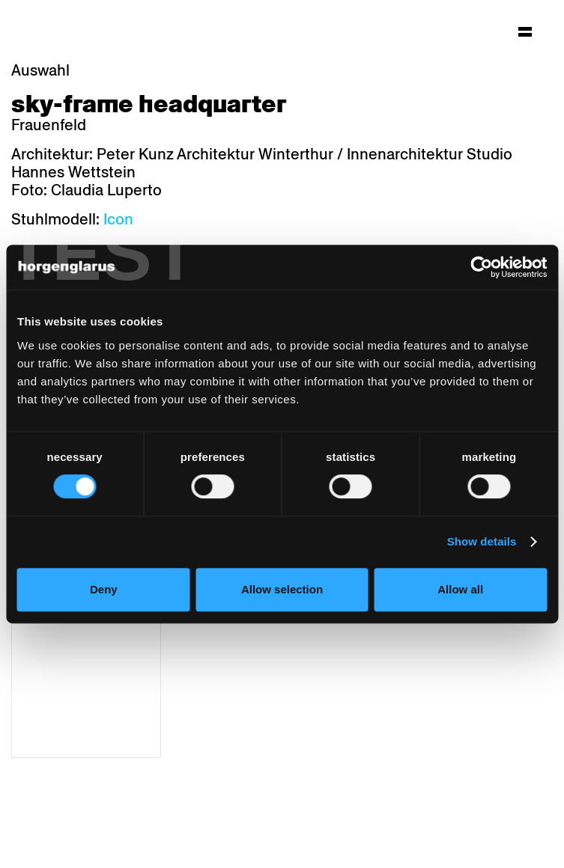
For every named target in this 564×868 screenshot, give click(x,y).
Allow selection (282, 589)
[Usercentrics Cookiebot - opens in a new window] (481, 267)
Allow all (460, 589)
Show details (482, 541)
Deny (104, 589)
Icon (118, 219)
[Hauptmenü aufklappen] (525, 31)
